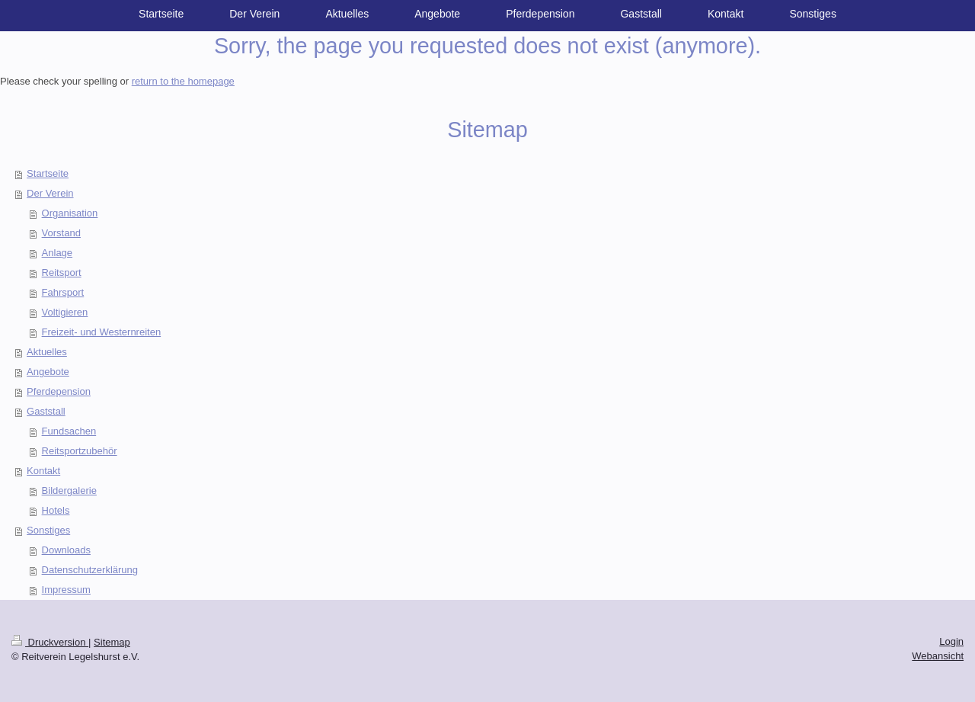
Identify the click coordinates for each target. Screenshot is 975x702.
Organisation (70, 213)
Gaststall (46, 411)
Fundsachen (69, 431)
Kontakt (43, 470)
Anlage (57, 252)
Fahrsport (63, 292)
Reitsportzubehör (79, 451)
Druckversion (49, 642)
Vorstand (61, 233)
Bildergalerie (69, 490)
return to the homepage (183, 81)
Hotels (56, 510)
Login (951, 641)
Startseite (48, 173)
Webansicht (938, 656)
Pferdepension (59, 391)
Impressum (66, 589)
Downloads (66, 550)
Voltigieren (65, 312)
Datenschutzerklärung (90, 569)
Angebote (48, 371)
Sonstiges (48, 530)
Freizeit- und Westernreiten (101, 332)
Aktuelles (47, 351)
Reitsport (62, 272)
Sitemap (112, 642)
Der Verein (50, 193)
